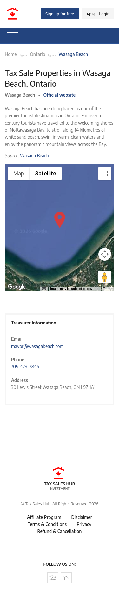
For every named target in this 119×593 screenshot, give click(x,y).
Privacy (84, 524)
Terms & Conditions (47, 524)
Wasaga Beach (34, 155)
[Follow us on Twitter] (66, 577)
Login (98, 13)
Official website (59, 95)
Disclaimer (81, 517)
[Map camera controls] (104, 254)
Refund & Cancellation (59, 531)
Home (11, 54)
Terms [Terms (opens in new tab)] (107, 288)
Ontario (37, 54)
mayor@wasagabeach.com (37, 346)
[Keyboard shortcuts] (44, 289)
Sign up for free (59, 13)
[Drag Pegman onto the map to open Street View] (104, 277)
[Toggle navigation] (12, 36)
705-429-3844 (25, 366)
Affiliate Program (44, 517)
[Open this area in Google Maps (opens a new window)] (16, 287)
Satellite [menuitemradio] (45, 173)
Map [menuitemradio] (18, 173)
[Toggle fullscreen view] (104, 173)
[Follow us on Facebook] (52, 577)
